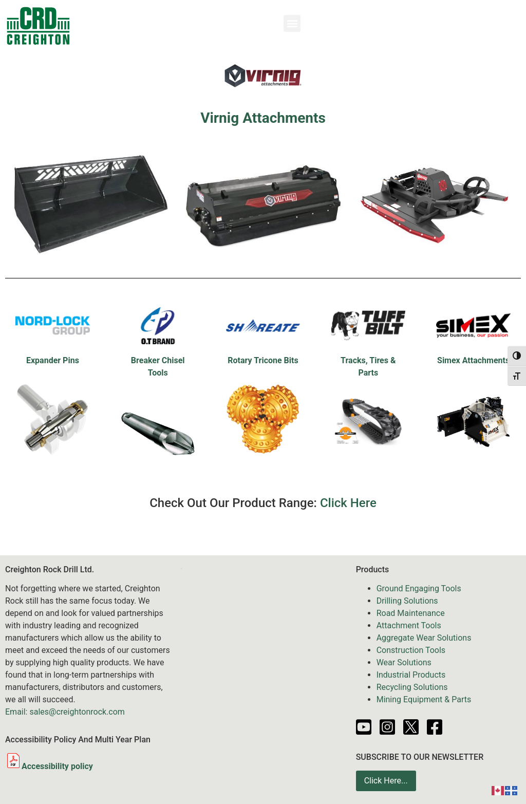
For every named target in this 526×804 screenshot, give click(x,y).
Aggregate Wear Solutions (424, 638)
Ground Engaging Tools (419, 588)
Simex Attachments (473, 360)
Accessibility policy (49, 766)
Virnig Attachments (263, 117)
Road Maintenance (411, 613)
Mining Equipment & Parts (424, 699)
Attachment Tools (409, 625)
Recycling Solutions (412, 687)
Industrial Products (411, 675)
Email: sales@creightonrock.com (65, 712)
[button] (292, 23)
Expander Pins (52, 360)
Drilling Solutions (407, 601)
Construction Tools (411, 650)
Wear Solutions (404, 662)
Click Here (348, 503)
